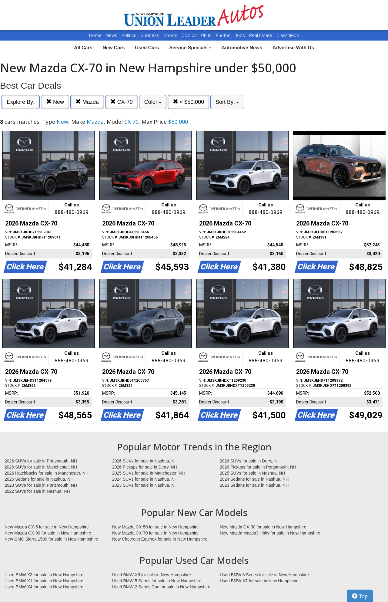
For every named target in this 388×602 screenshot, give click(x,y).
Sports (171, 35)
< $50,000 (188, 102)
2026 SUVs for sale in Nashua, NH (145, 461)
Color (152, 102)
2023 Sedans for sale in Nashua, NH (254, 485)
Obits (207, 35)
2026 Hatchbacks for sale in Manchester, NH (47, 473)
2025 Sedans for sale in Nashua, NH (39, 479)
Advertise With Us (293, 47)
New (55, 102)
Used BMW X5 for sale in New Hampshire (151, 574)
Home (95, 35)
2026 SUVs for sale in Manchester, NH (41, 467)
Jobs (240, 35)
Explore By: (21, 102)
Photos (224, 35)
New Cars (113, 47)
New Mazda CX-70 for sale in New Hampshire (155, 533)
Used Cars (147, 47)
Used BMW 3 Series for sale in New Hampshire (264, 574)
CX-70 (121, 102)
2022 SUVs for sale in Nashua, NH (37, 491)
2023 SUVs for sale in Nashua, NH (145, 485)
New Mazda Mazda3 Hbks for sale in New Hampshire (270, 533)
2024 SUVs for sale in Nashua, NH (145, 479)
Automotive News (242, 47)
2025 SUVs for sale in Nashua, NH (252, 473)
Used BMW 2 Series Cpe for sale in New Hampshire (161, 586)
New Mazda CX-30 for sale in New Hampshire (263, 527)
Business (150, 35)
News (111, 35)
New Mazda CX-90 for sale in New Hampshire (48, 533)
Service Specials (190, 47)
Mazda (87, 102)
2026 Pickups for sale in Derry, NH (144, 467)
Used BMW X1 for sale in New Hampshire (44, 580)
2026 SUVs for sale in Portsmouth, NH (41, 461)
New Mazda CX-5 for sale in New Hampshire (47, 527)
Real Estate (261, 35)
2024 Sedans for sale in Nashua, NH (254, 479)
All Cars (83, 47)
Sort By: (227, 102)
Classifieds (287, 35)
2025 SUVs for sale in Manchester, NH (148, 473)
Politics (129, 35)
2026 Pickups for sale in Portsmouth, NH (258, 467)
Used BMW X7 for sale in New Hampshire (259, 580)
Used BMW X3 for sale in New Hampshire (44, 574)
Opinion (190, 35)
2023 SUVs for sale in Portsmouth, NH (41, 485)
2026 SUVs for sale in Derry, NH (250, 461)
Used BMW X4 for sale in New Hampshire (44, 586)
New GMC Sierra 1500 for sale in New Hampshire (51, 539)
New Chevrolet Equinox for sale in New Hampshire (159, 539)
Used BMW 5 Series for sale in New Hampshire (156, 580)
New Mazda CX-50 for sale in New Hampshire (155, 527)
